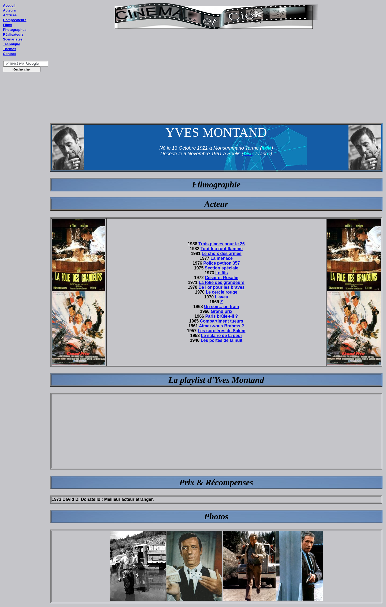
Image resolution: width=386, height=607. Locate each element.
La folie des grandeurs (221, 282)
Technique (11, 44)
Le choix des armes (222, 253)
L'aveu (221, 297)
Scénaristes (13, 39)
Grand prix (221, 311)
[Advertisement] (25, 176)
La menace (221, 258)
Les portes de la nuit (222, 340)
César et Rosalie (221, 277)
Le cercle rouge (221, 292)
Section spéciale (221, 268)
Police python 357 (221, 263)
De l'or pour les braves (222, 287)
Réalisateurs (13, 34)
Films (7, 25)
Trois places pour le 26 (221, 244)
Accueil (9, 5)
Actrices (10, 15)
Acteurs (9, 10)
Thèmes (9, 49)
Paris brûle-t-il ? (221, 316)
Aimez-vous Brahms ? (221, 326)
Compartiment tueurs (221, 321)
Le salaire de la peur (221, 335)
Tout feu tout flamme (222, 248)
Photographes (14, 30)
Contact (9, 54)
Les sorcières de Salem (222, 330)
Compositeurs (14, 20)
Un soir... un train (221, 306)
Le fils (221, 273)
